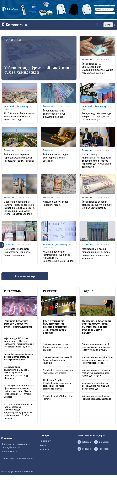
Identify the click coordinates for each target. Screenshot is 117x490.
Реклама (44, 461)
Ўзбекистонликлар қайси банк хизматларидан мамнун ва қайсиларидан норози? (96, 369)
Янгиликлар (87, 59)
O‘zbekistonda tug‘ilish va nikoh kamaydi (56, 407)
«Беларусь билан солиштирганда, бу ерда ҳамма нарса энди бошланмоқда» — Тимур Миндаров (17, 380)
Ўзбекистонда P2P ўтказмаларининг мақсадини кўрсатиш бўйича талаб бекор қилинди (97, 69)
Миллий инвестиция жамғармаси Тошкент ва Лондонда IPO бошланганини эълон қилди (58, 258)
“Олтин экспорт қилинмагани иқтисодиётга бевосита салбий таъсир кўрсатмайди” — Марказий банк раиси (96, 161)
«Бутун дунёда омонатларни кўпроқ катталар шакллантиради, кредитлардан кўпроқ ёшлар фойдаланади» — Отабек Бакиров (19, 422)
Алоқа (43, 457)
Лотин (108, 25)
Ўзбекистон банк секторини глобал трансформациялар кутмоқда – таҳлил (97, 384)
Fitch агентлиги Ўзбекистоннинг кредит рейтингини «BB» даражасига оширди (57, 329)
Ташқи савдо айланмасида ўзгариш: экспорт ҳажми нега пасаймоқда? (96, 117)
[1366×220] (58, 18)
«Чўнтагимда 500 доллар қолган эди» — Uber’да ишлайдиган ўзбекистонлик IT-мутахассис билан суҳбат (19, 345)
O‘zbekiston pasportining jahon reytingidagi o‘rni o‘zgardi (56, 377)
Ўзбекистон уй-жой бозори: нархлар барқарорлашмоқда (97, 411)
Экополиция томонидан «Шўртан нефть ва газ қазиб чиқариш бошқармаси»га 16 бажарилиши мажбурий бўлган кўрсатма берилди (19, 208)
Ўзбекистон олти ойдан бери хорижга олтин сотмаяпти (55, 158)
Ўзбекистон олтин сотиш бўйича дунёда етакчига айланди (56, 350)
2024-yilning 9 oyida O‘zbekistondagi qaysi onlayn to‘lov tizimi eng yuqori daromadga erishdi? (58, 393)
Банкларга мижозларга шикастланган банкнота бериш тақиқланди (17, 253)
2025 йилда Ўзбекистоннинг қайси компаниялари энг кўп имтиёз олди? (19, 117)
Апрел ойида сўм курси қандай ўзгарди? (55, 204)
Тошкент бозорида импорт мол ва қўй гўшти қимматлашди (19, 326)
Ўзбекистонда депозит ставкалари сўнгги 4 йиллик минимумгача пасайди (97, 205)
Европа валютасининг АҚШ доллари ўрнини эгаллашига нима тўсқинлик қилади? (97, 352)
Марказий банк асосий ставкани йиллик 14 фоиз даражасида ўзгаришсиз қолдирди (96, 255)
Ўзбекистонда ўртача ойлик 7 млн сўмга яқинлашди (36, 70)
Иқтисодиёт (9, 106)
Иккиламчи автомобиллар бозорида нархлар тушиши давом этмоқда (96, 397)
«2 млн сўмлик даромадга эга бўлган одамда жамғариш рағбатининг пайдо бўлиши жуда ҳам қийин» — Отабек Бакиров (18, 400)
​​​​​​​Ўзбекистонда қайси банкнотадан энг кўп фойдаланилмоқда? (54, 114)
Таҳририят (45, 452)
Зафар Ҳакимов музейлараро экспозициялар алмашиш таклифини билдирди (18, 362)
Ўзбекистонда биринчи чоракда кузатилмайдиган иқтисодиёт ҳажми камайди (19, 158)
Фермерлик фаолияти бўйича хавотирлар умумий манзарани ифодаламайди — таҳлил (97, 329)
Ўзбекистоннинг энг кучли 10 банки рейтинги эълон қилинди (57, 364)
